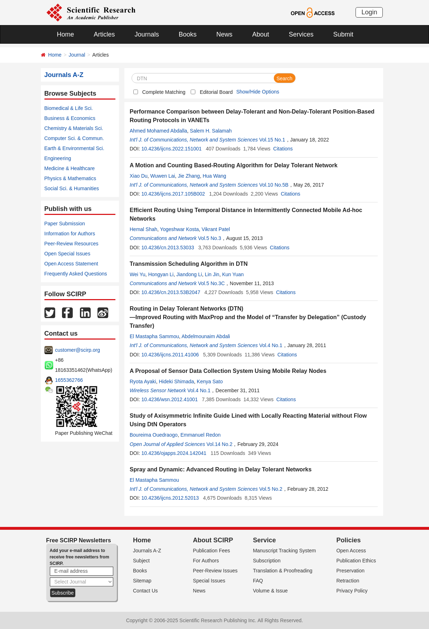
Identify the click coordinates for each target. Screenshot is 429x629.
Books (188, 34)
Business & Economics (69, 118)
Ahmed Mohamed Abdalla (158, 131)
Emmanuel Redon (200, 435)
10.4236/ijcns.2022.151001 (171, 149)
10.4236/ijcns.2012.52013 (170, 498)
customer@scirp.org (77, 350)
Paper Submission (64, 223)
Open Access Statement (71, 264)
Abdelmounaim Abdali (206, 336)
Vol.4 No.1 (270, 345)
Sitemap (142, 581)
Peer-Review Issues (215, 570)
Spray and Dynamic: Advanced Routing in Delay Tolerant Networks (221, 469)
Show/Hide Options (257, 92)
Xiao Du (139, 176)
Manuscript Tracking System (284, 550)
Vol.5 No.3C (211, 283)
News (224, 34)
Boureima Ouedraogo (154, 435)
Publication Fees (211, 550)
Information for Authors (69, 233)
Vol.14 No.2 (219, 444)
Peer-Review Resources (71, 243)
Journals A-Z (147, 550)
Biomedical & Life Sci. (68, 108)
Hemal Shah (143, 229)
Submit (343, 34)
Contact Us (145, 591)
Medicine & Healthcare (69, 168)
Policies (348, 540)
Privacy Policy (351, 591)
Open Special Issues (67, 253)
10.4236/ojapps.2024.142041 (173, 453)
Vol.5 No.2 (270, 489)
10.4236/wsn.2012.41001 (169, 399)
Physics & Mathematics (70, 178)
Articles (104, 34)
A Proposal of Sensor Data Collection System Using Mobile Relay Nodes (228, 371)
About (260, 34)
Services (301, 34)
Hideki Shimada (176, 381)
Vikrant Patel (216, 229)
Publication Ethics (356, 560)
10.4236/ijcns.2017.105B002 (173, 194)
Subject (141, 560)
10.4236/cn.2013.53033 (167, 247)
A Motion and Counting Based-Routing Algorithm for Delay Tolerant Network (234, 165)
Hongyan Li (160, 274)
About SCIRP (213, 540)
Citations (282, 149)
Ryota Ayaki (143, 381)
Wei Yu (138, 274)
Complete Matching (164, 92)
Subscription (267, 560)
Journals (147, 34)
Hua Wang (214, 176)
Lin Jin (212, 274)
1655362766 (69, 380)
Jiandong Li (189, 274)
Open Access (351, 550)
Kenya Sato (210, 381)
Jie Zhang (189, 176)
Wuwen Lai (162, 176)
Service (264, 540)
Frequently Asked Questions (75, 274)
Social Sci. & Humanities (71, 188)
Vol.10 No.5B (274, 185)
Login (369, 12)
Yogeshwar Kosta (179, 229)
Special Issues (209, 581)
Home (65, 34)
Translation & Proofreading (283, 570)
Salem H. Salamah (211, 131)
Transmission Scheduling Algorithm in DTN (189, 264)
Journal (77, 55)
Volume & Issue (270, 591)
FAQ (258, 581)
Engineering (57, 158)
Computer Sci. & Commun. (74, 138)
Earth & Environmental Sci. (74, 148)
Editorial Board (216, 92)
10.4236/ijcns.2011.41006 (170, 354)
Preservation (350, 570)
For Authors (206, 560)
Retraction (347, 581)
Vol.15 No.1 (272, 140)
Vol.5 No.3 (209, 238)
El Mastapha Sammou (154, 336)
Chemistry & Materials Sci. (73, 128)
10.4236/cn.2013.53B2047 (170, 292)
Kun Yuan (233, 274)
